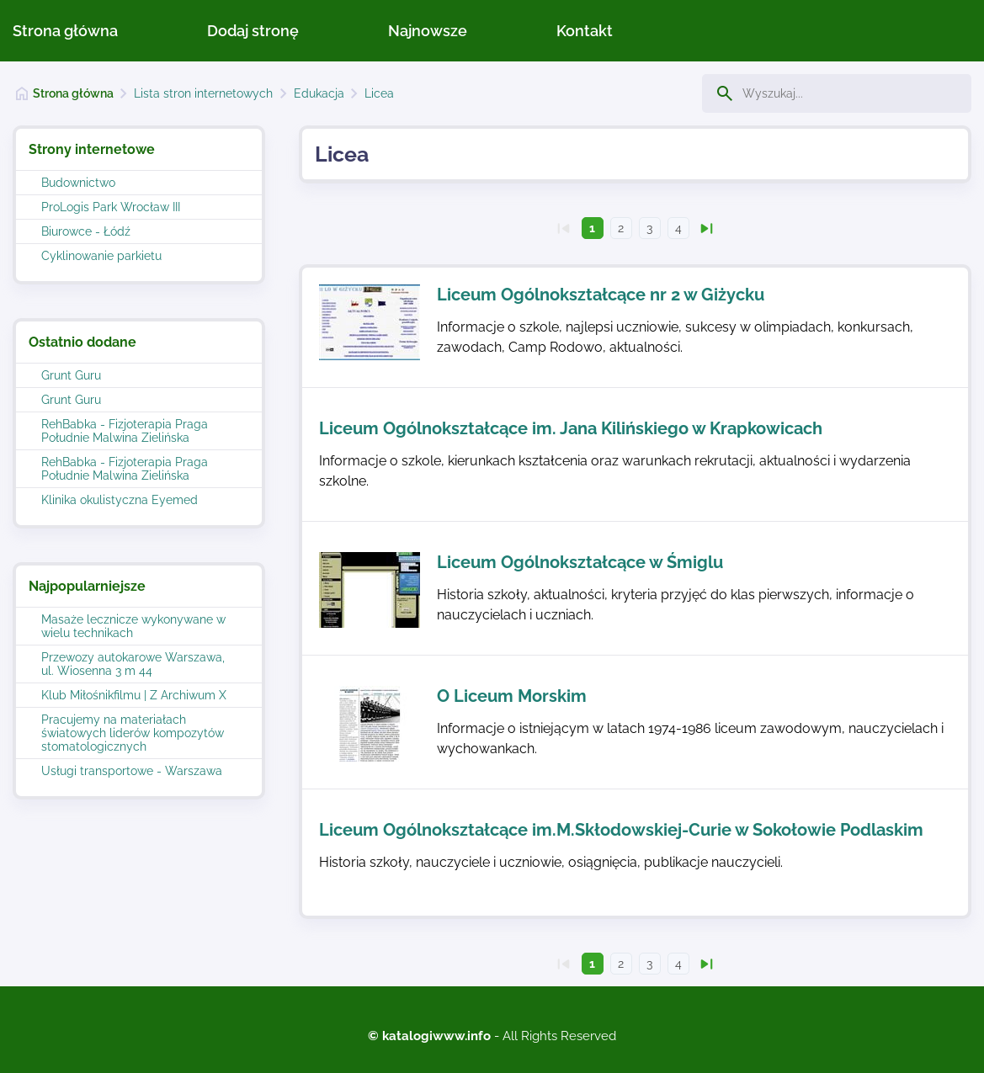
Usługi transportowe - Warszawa (131, 771)
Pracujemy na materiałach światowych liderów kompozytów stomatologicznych (132, 733)
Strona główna (65, 31)
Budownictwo (78, 182)
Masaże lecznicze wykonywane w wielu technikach (133, 626)
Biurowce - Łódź (85, 231)
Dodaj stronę (253, 31)
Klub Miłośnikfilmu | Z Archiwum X (133, 695)
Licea (379, 93)
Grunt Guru (71, 375)
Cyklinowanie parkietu (101, 256)
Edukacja (319, 93)
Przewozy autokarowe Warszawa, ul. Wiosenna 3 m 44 (133, 664)
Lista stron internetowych (203, 93)
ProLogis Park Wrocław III (110, 207)
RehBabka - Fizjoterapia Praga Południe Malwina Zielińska (124, 430)
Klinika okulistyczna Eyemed (119, 500)
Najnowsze (427, 31)
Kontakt (584, 31)
